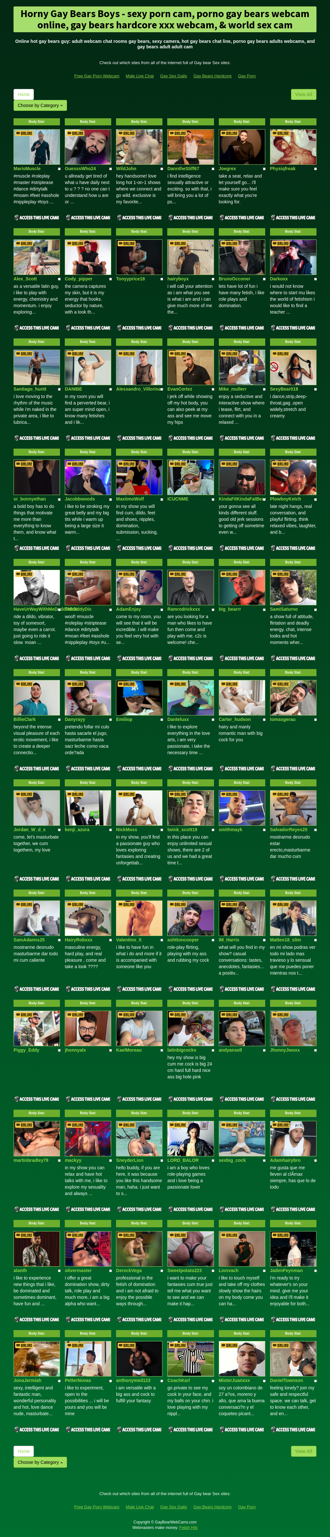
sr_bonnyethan (30, 498)
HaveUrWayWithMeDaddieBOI (46, 609)
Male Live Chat (140, 75)
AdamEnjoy (128, 609)
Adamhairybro (285, 1160)
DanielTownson (286, 1380)
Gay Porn (247, 75)
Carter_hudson (235, 719)
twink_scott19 (182, 829)
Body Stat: (37, 121)
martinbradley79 (31, 1160)
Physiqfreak (283, 168)
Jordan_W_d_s (30, 829)
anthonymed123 (133, 1380)
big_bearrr (230, 609)
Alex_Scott (25, 278)
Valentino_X (128, 939)
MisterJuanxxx (234, 1380)
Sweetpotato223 (184, 1270)
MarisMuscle (27, 168)
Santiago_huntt (30, 389)
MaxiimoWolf (130, 498)
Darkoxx (279, 278)
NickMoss (126, 829)
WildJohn (126, 168)
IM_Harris (229, 939)
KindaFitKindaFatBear (242, 498)
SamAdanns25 (29, 939)
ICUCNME (177, 498)
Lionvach (228, 1270)
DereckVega (128, 1270)
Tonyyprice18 (130, 278)
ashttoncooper (183, 939)
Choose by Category (40, 105)
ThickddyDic (78, 609)
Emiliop (124, 719)
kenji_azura (77, 829)
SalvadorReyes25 (288, 829)
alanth (20, 1270)
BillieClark (24, 719)
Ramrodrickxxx (183, 609)
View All (303, 94)
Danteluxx (178, 719)
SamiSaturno (284, 609)
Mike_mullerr (233, 389)
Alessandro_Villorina (138, 389)
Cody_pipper (78, 278)
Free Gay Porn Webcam (96, 75)
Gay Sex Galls (173, 75)
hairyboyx (178, 278)
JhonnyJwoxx (285, 1050)
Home (24, 94)
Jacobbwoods (80, 498)
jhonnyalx (75, 1050)
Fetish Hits (189, 1527)
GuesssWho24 (80, 168)
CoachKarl (178, 1380)
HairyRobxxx (78, 939)
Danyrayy (75, 719)
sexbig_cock (232, 1160)
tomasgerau (283, 719)
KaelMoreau (128, 1050)
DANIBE (73, 389)
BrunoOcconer (234, 278)
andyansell (230, 1050)
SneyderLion (129, 1160)
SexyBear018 (284, 389)
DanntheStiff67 (183, 168)
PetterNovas (78, 1380)
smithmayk (230, 829)
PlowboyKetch (285, 498)
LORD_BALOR (183, 1160)
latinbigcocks (181, 1050)
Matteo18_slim (285, 939)
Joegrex (227, 168)
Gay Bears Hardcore (212, 75)
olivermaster (78, 1270)
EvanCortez (179, 389)
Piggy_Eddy (26, 1050)
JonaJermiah (27, 1380)
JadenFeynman (286, 1270)
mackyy (73, 1160)
